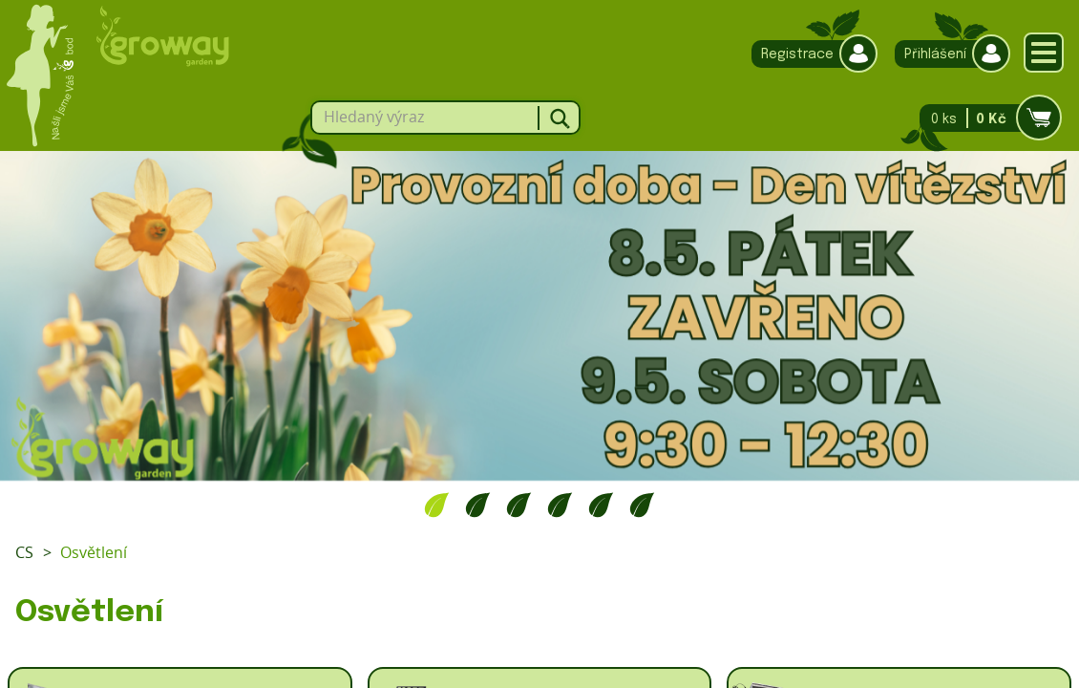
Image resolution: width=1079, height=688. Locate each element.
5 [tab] (601, 504)
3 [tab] (519, 504)
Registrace (809, 54)
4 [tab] (560, 504)
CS (24, 552)
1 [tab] (436, 504)
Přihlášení (947, 54)
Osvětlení (93, 552)
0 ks (985, 118)
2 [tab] (477, 504)
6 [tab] (642, 504)
